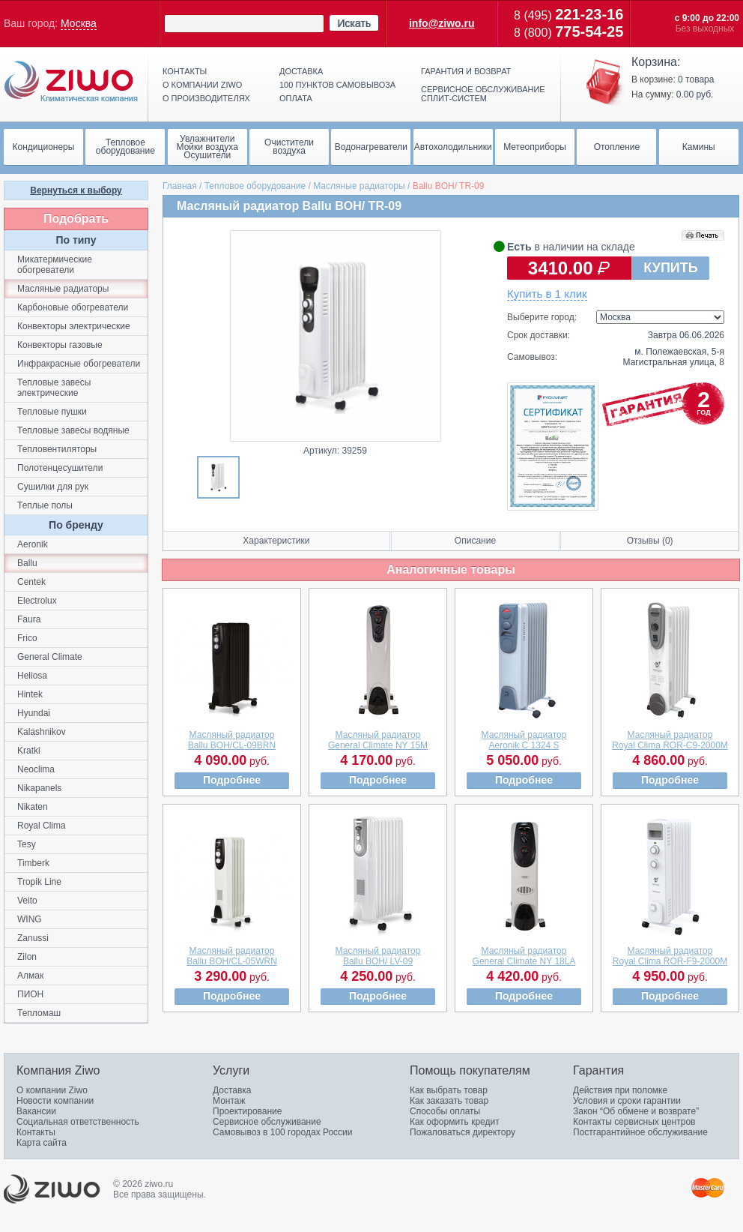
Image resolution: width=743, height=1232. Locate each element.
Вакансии (36, 1111)
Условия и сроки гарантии (627, 1101)
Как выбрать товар (449, 1090)
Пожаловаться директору (462, 1132)
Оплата (295, 98)
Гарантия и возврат (466, 71)
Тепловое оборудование (255, 186)
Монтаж (229, 1101)
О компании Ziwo (52, 1090)
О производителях (206, 98)
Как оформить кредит (455, 1122)
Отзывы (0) (650, 540)
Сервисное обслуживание (267, 1122)
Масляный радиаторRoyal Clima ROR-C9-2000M (670, 740)
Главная (180, 186)
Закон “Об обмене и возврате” (636, 1111)
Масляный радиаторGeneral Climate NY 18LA (524, 956)
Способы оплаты (445, 1111)
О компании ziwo (202, 84)
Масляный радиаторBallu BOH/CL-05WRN (231, 956)
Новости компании (55, 1101)
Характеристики (276, 540)
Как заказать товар (449, 1101)
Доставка (301, 71)
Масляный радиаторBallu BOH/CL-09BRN (232, 740)
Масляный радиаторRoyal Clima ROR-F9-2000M (670, 956)
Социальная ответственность (77, 1122)
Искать (354, 23)
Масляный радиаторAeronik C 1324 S (524, 740)
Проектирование (247, 1111)
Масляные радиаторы (358, 186)
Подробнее (232, 780)
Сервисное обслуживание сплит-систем (483, 94)
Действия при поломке (620, 1090)
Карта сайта (41, 1143)
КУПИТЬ (670, 267)
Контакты (185, 71)
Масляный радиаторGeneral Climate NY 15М (378, 740)
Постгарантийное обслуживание (640, 1132)
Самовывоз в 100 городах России (283, 1132)
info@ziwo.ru (442, 23)
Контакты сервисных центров (634, 1122)
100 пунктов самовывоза (337, 84)
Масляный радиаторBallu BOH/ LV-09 (378, 956)
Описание (475, 540)
